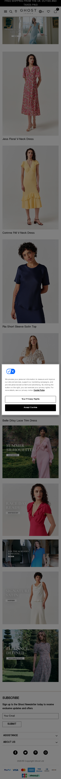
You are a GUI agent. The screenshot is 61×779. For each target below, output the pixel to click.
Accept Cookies (30, 408)
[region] (30, 389)
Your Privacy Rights (31, 399)
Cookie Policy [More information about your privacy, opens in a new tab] (39, 390)
